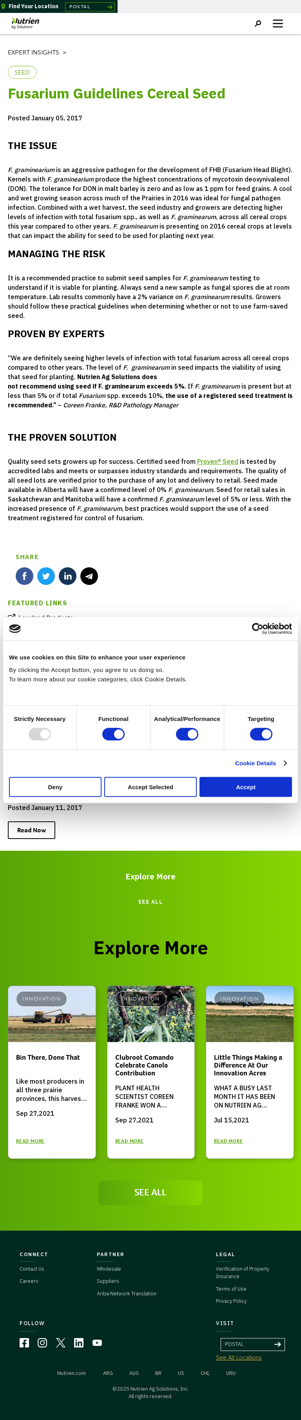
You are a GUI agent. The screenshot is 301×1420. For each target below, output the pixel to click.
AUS (134, 1373)
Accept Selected (150, 786)
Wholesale (109, 1269)
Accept (246, 786)
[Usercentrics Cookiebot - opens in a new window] (257, 629)
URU (231, 1373)
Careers (29, 1281)
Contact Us (32, 1269)
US (181, 1373)
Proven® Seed (217, 461)
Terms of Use (231, 1289)
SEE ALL (150, 902)
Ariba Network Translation (126, 1293)
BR (158, 1373)
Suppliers (108, 1281)
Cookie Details (255, 763)
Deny (55, 786)
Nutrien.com (71, 1373)
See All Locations (239, 1357)
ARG (108, 1373)
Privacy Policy (231, 1301)
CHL (205, 1373)
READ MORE (30, 1141)
